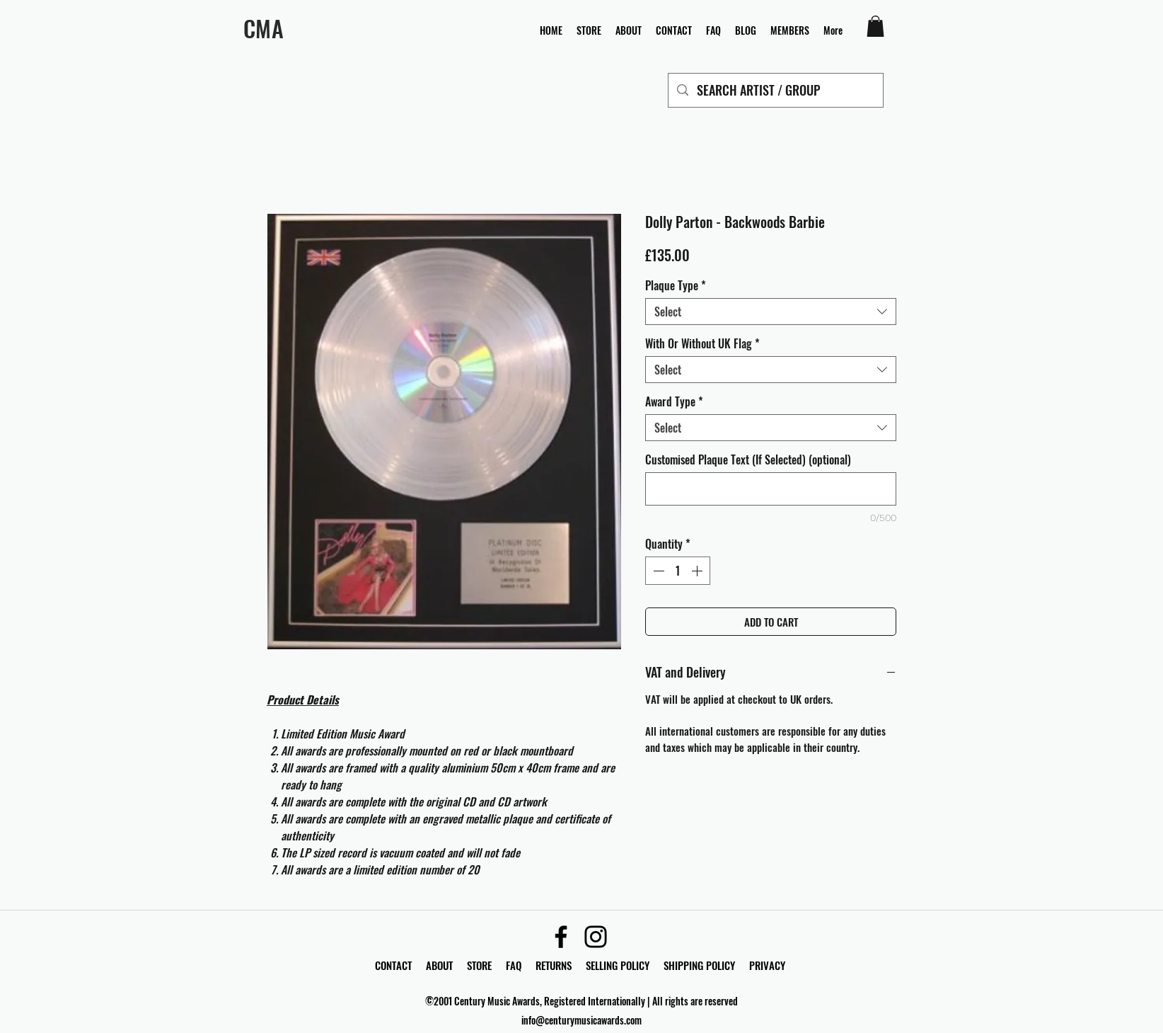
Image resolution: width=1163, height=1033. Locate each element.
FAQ (521, 965)
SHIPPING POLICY (699, 965)
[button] (875, 26)
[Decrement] (657, 570)
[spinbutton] (677, 570)
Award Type (674, 401)
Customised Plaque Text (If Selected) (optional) (748, 459)
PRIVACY (767, 965)
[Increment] (698, 570)
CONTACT (395, 965)
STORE (480, 965)
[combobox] (770, 311)
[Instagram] (596, 937)
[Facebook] (561, 937)
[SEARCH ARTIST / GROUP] (775, 90)
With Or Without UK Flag (702, 343)
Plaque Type (675, 285)
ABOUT (439, 965)
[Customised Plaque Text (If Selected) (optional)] (771, 489)
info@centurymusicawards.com (581, 1019)
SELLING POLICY (617, 965)
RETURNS (554, 965)
